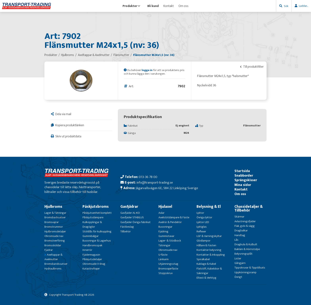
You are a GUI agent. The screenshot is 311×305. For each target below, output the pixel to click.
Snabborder (243, 175)
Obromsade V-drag (94, 263)
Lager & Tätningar (55, 212)
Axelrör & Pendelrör (170, 222)
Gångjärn (240, 263)
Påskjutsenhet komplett (97, 212)
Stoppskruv (165, 273)
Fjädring (163, 231)
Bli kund (153, 6)
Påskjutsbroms (96, 206)
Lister (237, 258)
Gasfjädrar (129, 206)
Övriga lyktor (204, 217)
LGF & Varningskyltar (209, 236)
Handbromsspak (92, 245)
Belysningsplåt (243, 253)
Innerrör (87, 249)
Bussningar (165, 226)
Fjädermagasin (91, 254)
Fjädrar (48, 249)
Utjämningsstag (168, 263)
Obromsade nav (53, 236)
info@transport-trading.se (154, 182)
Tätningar (164, 245)
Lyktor (200, 212)
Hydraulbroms (52, 268)
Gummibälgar (91, 236)
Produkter (131, 6)
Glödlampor (203, 240)
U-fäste (162, 254)
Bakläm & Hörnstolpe (247, 249)
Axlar (161, 212)
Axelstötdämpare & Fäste (173, 217)
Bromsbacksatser (55, 217)
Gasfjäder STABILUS (132, 217)
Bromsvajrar (51, 222)
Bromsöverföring (54, 240)
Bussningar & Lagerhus (97, 240)
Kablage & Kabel (206, 263)
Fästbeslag (127, 226)
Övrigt (238, 276)
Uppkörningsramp (245, 272)
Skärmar (239, 216)
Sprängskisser (245, 180)
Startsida (242, 171)
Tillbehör (125, 231)
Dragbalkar (241, 230)
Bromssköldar (52, 245)
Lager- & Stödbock (169, 240)
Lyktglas (202, 226)
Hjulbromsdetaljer (55, 231)
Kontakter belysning (209, 249)
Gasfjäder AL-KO (130, 212)
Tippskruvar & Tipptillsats (249, 267)
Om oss (183, 6)
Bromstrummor (53, 226)
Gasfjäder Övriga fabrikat (135, 222)
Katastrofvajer (91, 268)
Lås (236, 239)
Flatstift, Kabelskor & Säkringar (209, 271)
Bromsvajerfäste (168, 268)
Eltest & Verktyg (206, 277)
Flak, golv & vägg (244, 225)
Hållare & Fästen (206, 245)
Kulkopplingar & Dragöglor (92, 224)
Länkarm (163, 259)
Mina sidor (242, 185)
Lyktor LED (203, 222)
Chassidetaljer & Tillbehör (248, 208)
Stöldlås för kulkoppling (97, 231)
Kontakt (168, 6)
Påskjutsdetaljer (92, 259)
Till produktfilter (252, 66)
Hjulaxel (165, 206)
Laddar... (303, 5)
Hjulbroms (53, 206)
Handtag (239, 235)
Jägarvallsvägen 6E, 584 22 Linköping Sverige (167, 188)
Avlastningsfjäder (245, 221)
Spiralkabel (203, 259)
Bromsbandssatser (55, 263)
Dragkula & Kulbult (245, 244)
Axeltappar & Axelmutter (53, 257)
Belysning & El (209, 206)
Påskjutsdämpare (93, 217)
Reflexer (201, 231)
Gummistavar (166, 236)
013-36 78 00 (148, 177)
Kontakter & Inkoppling (211, 254)
